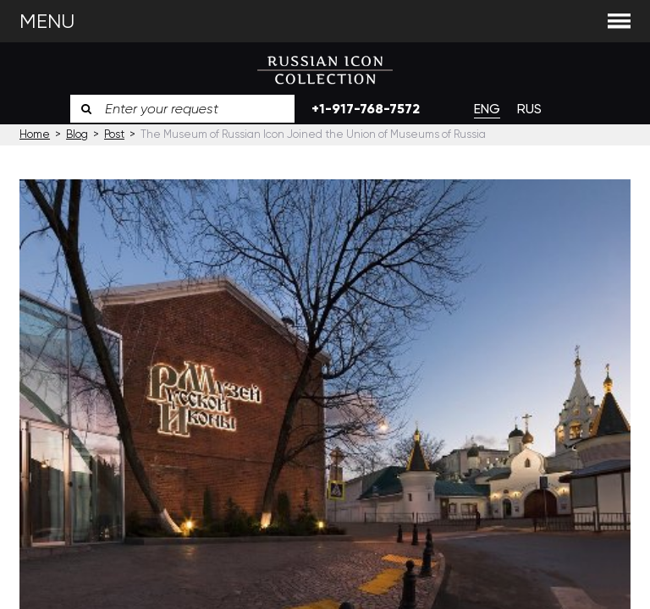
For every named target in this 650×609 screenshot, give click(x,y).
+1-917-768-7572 (365, 109)
